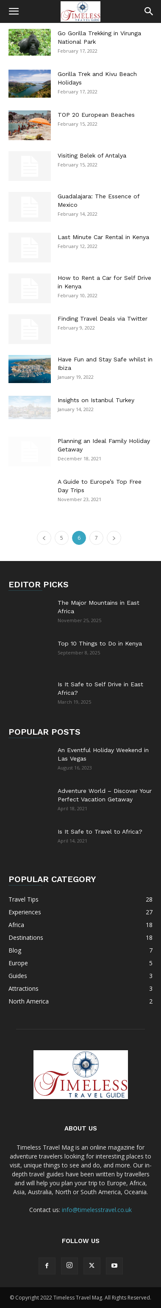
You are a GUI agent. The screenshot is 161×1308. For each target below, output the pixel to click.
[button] (13, 11)
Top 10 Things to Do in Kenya (100, 643)
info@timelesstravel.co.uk (97, 1210)
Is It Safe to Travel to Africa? (100, 831)
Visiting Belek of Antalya (92, 155)
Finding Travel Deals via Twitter (102, 318)
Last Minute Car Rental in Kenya (103, 237)
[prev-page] (44, 538)
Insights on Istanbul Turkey (96, 400)
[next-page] (114, 538)
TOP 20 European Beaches (96, 114)
